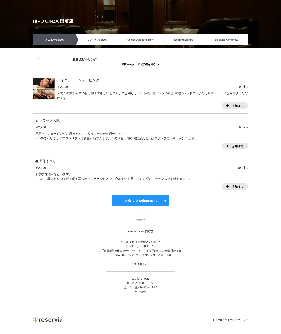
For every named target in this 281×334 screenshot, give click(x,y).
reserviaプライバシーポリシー (230, 319)
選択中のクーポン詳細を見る (138, 64)
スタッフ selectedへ (140, 201)
